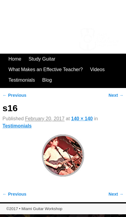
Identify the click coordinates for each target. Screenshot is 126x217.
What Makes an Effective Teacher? (45, 69)
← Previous (14, 95)
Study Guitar (42, 58)
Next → (116, 95)
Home (14, 58)
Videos (97, 69)
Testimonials (21, 80)
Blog (47, 80)
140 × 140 (82, 118)
